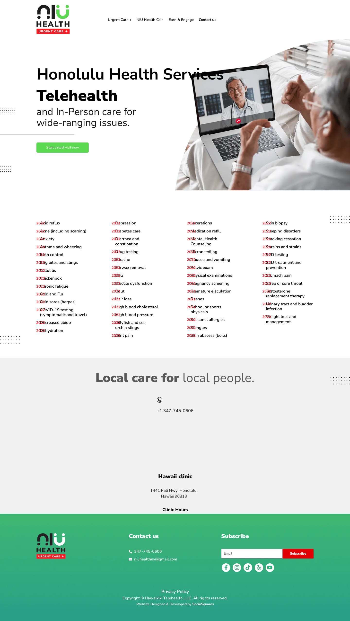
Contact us (207, 19)
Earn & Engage (181, 19)
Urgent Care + (119, 19)
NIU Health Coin (150, 19)
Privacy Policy (175, 591)
